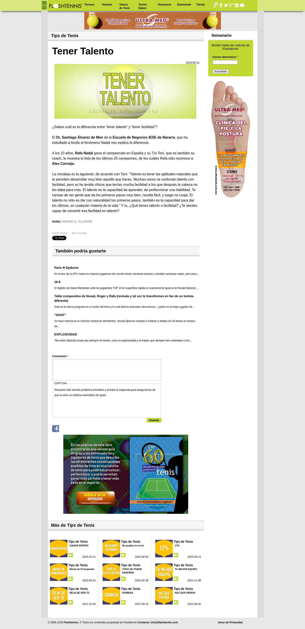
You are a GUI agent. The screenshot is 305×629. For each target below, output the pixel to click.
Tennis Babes (143, 6)
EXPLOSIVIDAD (65, 334)
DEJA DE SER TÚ (80, 592)
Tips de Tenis (78, 541)
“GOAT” (60, 315)
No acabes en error (133, 545)
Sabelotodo (184, 4)
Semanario (164, 4)
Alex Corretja (79, 233)
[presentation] (87, 406)
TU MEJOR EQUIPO (186, 569)
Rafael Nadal (59, 233)
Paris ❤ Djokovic (66, 267)
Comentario (60, 356)
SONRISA (127, 592)
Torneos (89, 4)
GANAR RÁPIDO (79, 545)
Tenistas (107, 4)
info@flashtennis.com (164, 622)
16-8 (57, 282)
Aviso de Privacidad (230, 622)
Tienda (200, 4)
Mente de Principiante (82, 569)
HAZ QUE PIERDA (185, 592)
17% (177, 545)
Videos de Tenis (124, 6)
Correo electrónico (225, 57)
